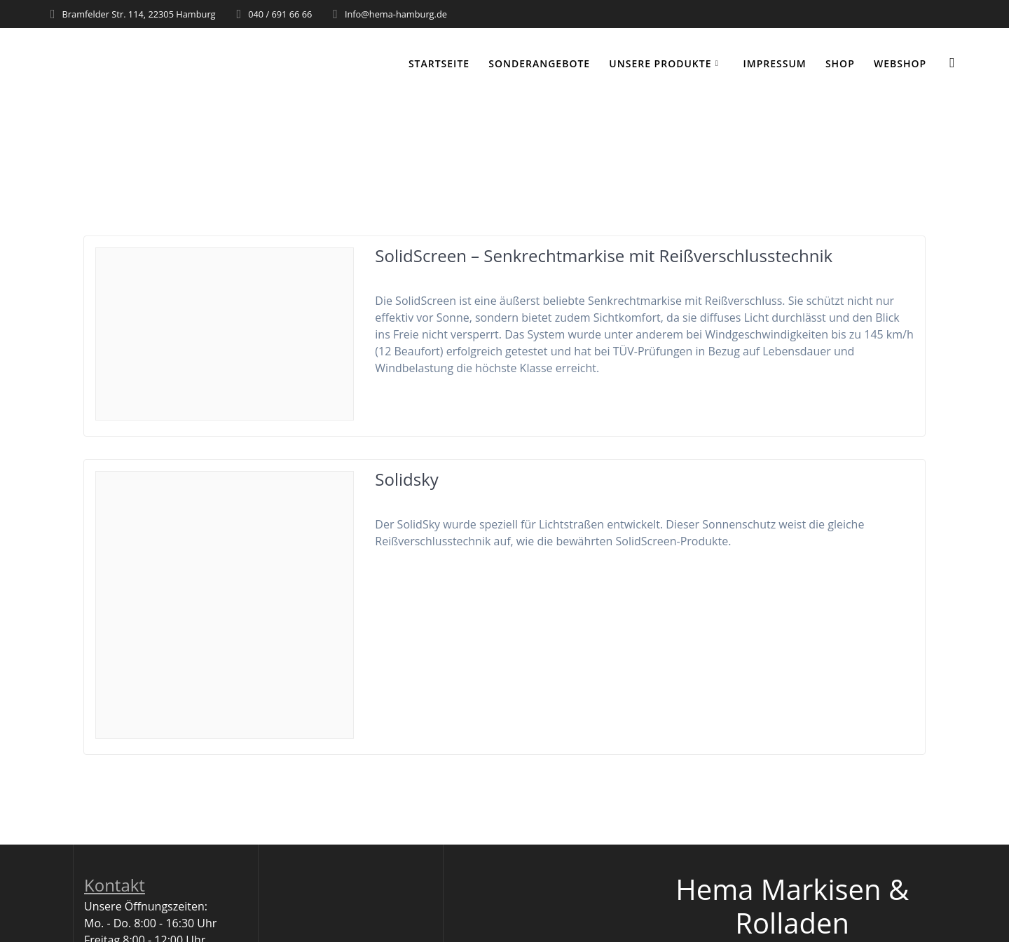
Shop (840, 63)
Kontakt (114, 884)
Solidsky (406, 479)
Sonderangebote (539, 63)
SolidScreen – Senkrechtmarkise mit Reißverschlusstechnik (603, 255)
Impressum (774, 63)
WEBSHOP (900, 63)
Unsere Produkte (660, 63)
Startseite (439, 63)
